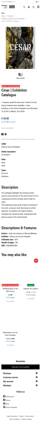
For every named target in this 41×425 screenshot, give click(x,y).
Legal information (12, 416)
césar (3, 162)
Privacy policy (29, 416)
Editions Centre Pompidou (10, 147)
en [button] (37, 2)
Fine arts (4, 173)
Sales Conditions (14, 419)
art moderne (5, 154)
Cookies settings (26, 419)
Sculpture (4, 176)
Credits (21, 416)
